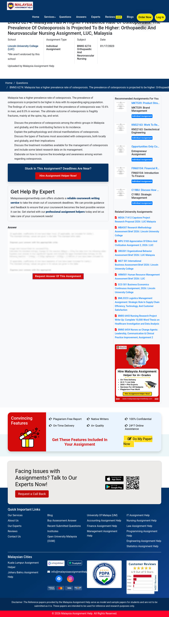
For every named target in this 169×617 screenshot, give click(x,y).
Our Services (15, 515)
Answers (81, 16)
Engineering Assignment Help (144, 541)
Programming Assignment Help (142, 533)
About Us (13, 520)
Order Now (145, 18)
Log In (160, 17)
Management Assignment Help (102, 533)
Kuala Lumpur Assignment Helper (23, 565)
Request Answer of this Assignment (58, 276)
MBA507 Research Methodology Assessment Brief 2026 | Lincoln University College (137, 231)
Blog (50, 515)
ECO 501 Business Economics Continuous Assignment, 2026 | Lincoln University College (135, 288)
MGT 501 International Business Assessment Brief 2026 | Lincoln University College (136, 265)
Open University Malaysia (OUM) (62, 539)
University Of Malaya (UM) (102, 515)
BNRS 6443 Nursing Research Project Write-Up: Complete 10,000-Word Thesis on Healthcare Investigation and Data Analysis (137, 320)
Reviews (113, 17)
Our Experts (14, 526)
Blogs (130, 16)
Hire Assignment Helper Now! (58, 175)
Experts (95, 16)
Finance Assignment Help (102, 526)
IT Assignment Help (138, 515)
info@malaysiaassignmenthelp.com (64, 571)
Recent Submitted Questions (64, 526)
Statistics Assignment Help (142, 546)
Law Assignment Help (139, 526)
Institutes (52, 531)
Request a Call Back (32, 494)
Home (35, 16)
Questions (65, 16)
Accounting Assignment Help (104, 520)
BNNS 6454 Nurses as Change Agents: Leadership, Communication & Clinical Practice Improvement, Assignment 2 (136, 333)
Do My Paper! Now (137, 441)
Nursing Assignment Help (142, 520)
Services (49, 16)
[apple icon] (114, 479)
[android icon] (114, 487)
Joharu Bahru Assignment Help (23, 574)
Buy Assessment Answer (61, 520)
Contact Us (14, 536)
